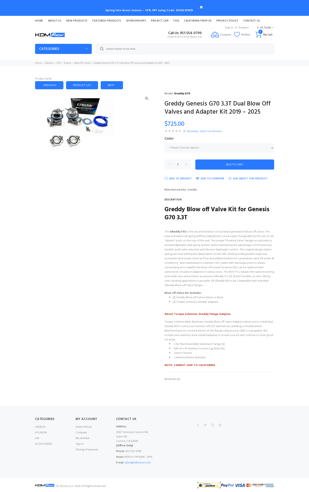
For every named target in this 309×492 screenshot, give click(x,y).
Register (244, 27)
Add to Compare (210, 178)
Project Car (160, 20)
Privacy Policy (227, 20)
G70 (59, 63)
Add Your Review (210, 131)
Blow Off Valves (82, 63)
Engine (67, 63)
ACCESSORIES (43, 444)
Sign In (229, 27)
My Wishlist (83, 438)
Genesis (49, 63)
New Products (77, 20)
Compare (81, 432)
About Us (54, 20)
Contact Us (251, 20)
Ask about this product (247, 178)
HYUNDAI (41, 432)
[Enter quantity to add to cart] (178, 164)
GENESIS (40, 427)
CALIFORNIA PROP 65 (198, 20)
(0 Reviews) (190, 131)
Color (169, 138)
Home (39, 20)
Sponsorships (136, 20)
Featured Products (106, 20)
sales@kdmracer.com (138, 462)
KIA (37, 438)
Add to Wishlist (178, 178)
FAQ (176, 20)
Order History (84, 427)
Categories (49, 49)
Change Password (87, 449)
